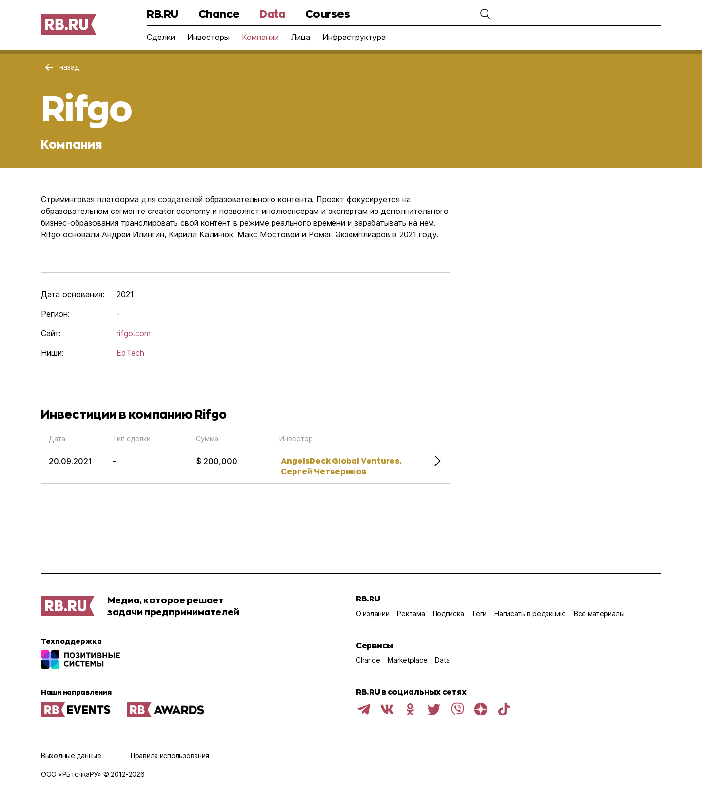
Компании (260, 37)
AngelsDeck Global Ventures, (341, 460)
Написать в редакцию (530, 613)
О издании (372, 613)
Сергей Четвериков (323, 471)
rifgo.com (134, 333)
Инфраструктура (354, 37)
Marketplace (407, 660)
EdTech (130, 353)
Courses (327, 13)
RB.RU (162, 13)
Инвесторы (208, 37)
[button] (485, 13)
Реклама (411, 613)
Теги (479, 613)
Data (272, 13)
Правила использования (170, 756)
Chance (218, 13)
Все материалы (599, 613)
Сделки (161, 37)
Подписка (448, 613)
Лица (300, 37)
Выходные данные (71, 756)
